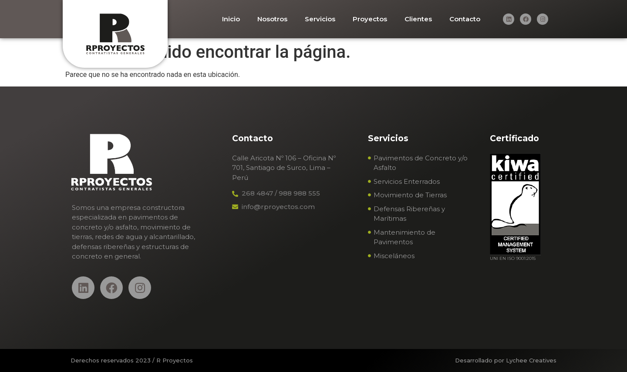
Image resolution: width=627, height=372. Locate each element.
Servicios (320, 19)
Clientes (418, 19)
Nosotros (272, 19)
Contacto (464, 19)
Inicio (231, 19)
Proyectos (370, 19)
